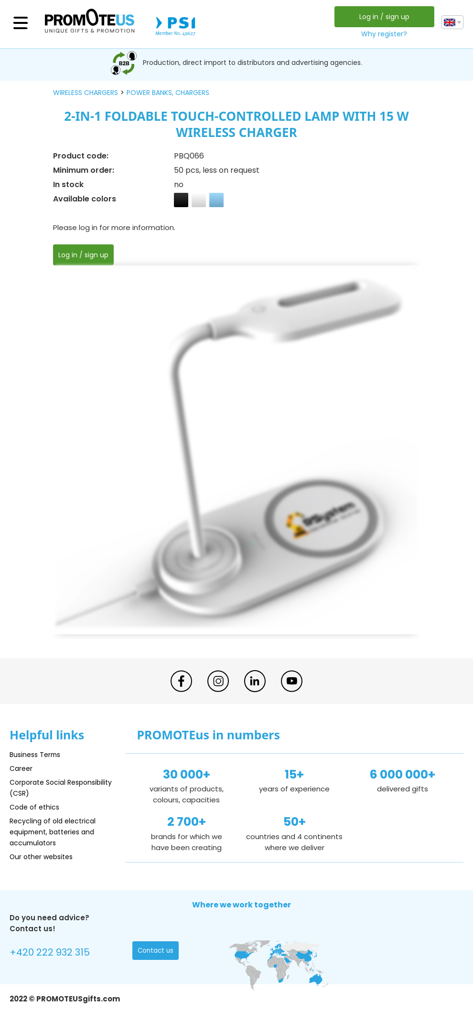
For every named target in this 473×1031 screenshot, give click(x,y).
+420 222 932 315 (52, 953)
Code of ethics (36, 807)
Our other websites (44, 857)
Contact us (156, 952)
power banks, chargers (168, 92)
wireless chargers (85, 92)
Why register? (383, 34)
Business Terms (37, 754)
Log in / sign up (383, 16)
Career (22, 768)
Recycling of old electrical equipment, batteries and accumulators (56, 832)
